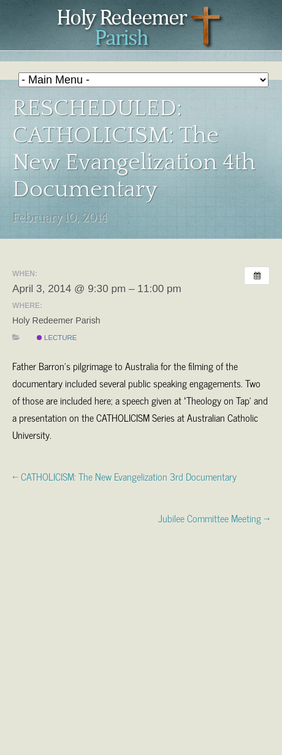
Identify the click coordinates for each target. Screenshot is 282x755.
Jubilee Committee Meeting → (214, 517)
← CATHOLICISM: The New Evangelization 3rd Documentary (124, 475)
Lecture (57, 337)
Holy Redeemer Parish (141, 28)
